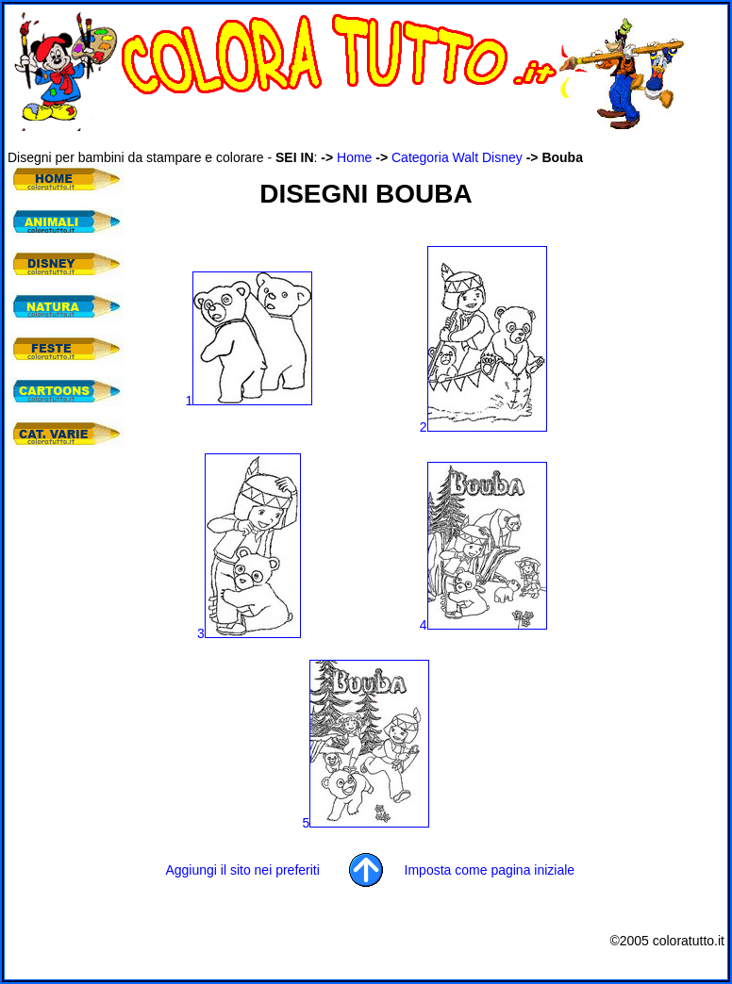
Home (354, 157)
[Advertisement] (351, 140)
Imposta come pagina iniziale (490, 869)
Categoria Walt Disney (457, 157)
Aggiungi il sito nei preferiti (242, 869)
